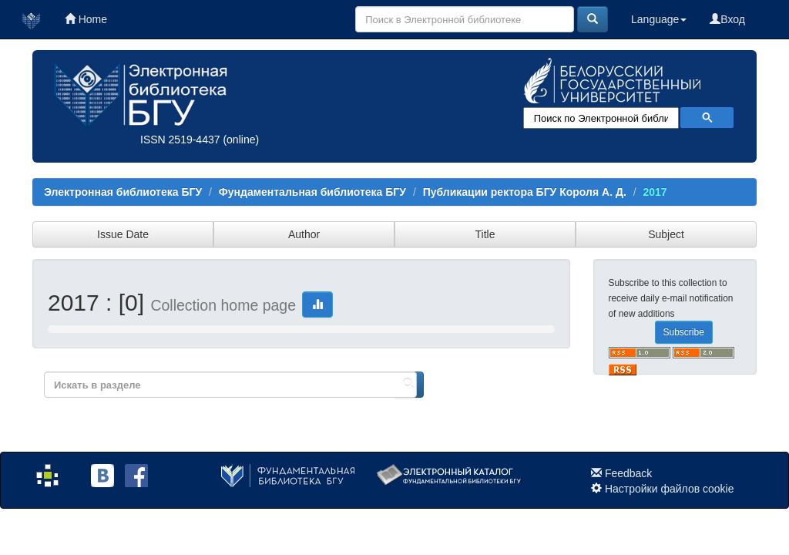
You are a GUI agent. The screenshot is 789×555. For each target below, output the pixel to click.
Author (304, 234)
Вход (727, 19)
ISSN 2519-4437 (180, 139)
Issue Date (123, 234)
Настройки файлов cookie (669, 489)
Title (485, 234)
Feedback (628, 473)
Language (659, 19)
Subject (666, 234)
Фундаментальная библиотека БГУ (312, 192)
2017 (654, 192)
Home (86, 19)
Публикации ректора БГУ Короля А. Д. (524, 192)
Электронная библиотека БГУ (123, 192)
